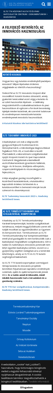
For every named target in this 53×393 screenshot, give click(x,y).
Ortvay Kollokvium (26, 339)
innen (17, 199)
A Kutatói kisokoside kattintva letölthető (24, 123)
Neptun (26, 324)
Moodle (26, 330)
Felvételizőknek (26, 357)
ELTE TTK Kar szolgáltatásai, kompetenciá (25, 286)
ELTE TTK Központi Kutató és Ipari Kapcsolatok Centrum (21, 12)
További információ (38, 381)
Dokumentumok (37, 14)
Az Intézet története (26, 345)
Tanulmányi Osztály (26, 318)
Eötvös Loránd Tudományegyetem (26, 312)
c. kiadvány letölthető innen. (26, 288)
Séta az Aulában (26, 351)
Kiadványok (10, 17)
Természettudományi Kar (26, 306)
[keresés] (43, 4)
